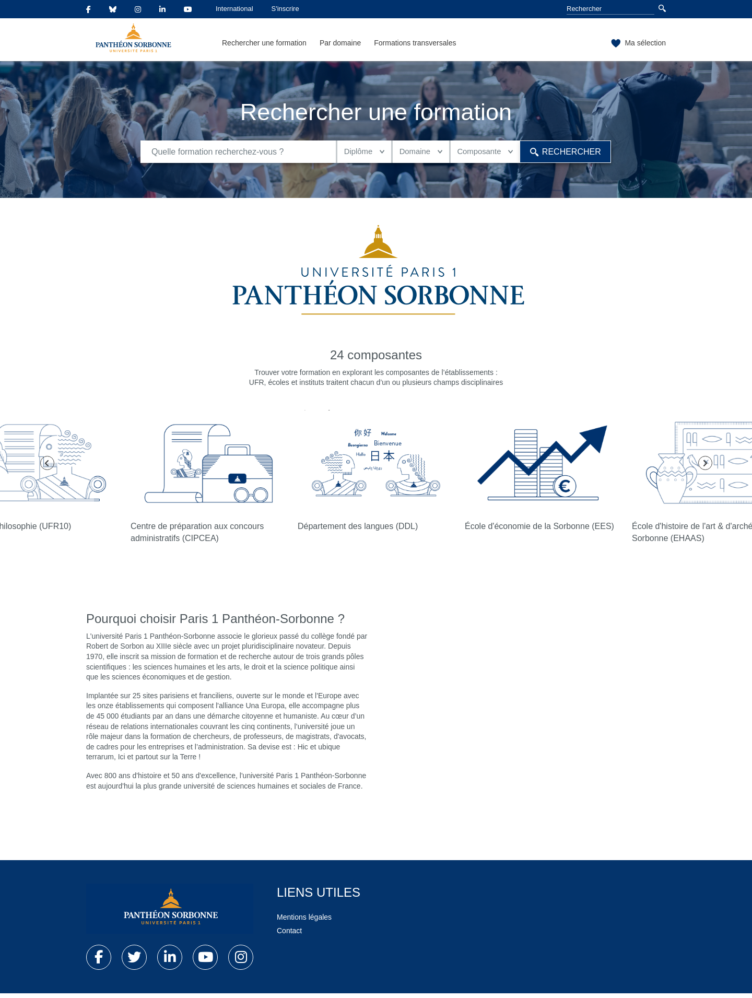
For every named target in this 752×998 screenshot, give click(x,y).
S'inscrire (285, 9)
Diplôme (337, 153)
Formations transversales (415, 43)
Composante (470, 153)
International (234, 9)
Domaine (400, 153)
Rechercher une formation (264, 43)
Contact (289, 935)
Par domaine (340, 43)
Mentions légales (304, 922)
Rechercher (559, 153)
